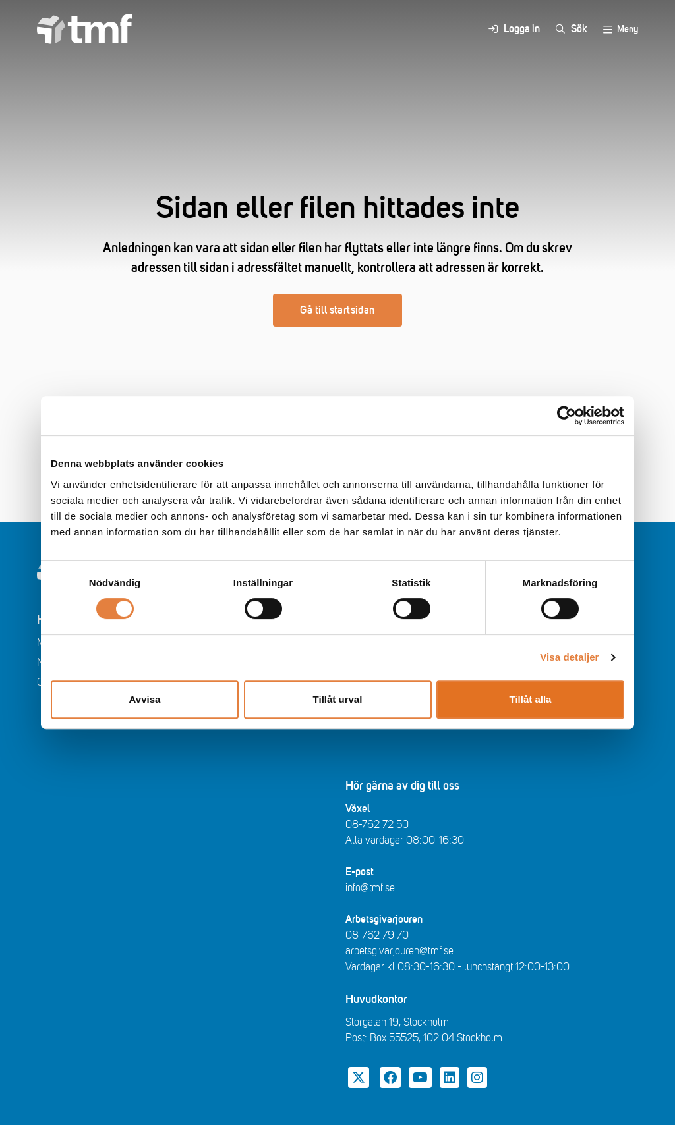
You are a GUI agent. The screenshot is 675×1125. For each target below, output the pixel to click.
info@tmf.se (370, 888)
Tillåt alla (531, 699)
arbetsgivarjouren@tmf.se (399, 951)
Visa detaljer (569, 657)
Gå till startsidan (337, 310)
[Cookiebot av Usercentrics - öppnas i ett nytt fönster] (566, 415)
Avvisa (145, 699)
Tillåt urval (338, 699)
